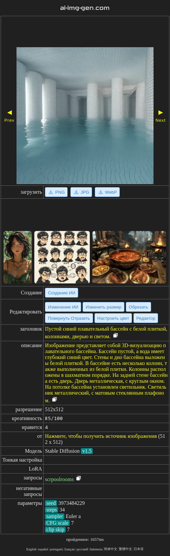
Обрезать (138, 307)
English (31, 549)
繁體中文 (125, 549)
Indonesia (95, 549)
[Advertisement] (85, 32)
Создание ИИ (61, 292)
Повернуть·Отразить (69, 318)
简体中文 (110, 549)
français (69, 549)
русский (82, 549)
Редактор (145, 318)
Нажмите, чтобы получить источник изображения (101, 436)
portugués (56, 549)
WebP (107, 192)
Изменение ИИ (63, 307)
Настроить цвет (113, 318)
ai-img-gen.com (85, 8)
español (43, 549)
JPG (81, 192)
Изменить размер (103, 307)
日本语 (139, 549)
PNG (56, 192)
